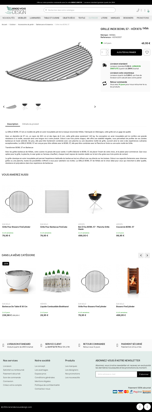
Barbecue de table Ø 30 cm (15, 306)
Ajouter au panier (126, 52)
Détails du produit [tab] (30, 124)
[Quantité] (103, 52)
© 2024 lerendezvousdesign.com (16, 407)
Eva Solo (6, 224)
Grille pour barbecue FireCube (53, 227)
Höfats (112, 35)
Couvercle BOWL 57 (125, 227)
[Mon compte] (141, 10)
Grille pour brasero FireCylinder (16, 227)
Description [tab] (12, 124)
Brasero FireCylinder (126, 306)
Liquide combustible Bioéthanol (55, 306)
